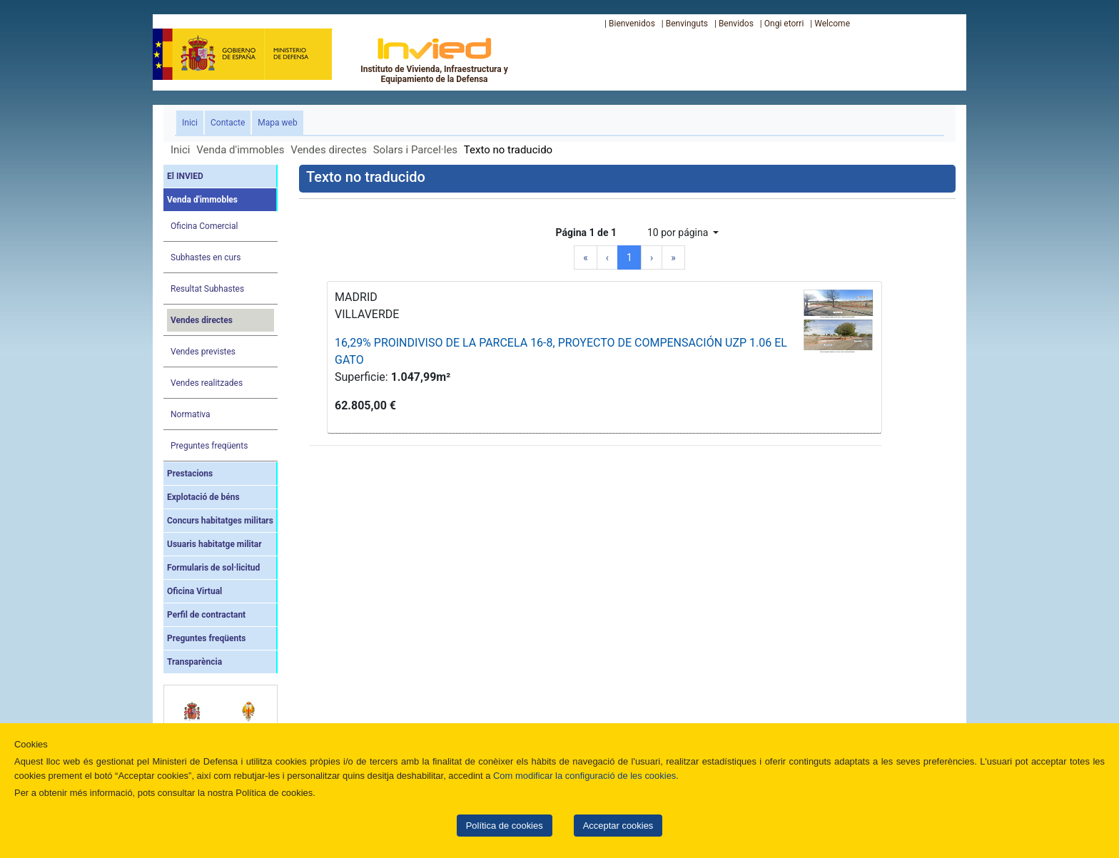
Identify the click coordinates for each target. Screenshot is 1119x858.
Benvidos (736, 24)
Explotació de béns (203, 497)
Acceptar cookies (618, 825)
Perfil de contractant (206, 615)
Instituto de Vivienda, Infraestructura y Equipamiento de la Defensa (434, 60)
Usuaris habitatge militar (214, 544)
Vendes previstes (203, 352)
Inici (192, 122)
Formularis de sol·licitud (213, 568)
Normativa (191, 414)
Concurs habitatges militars (220, 521)
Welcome (832, 24)
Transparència (194, 662)
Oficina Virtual (194, 591)
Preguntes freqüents (209, 446)
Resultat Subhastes (207, 289)
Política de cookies (504, 825)
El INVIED (185, 176)
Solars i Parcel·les (415, 149)
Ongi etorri (784, 24)
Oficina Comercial (204, 226)
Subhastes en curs (205, 257)
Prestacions (190, 474)
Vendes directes (328, 149)
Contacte (228, 123)
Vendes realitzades (207, 383)
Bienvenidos (632, 24)
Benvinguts (687, 24)
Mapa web (277, 123)
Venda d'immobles (240, 149)
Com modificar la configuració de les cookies (584, 775)
